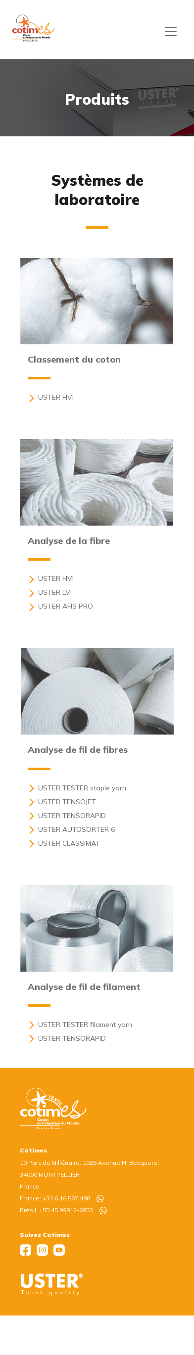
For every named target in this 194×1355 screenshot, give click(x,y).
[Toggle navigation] (170, 31)
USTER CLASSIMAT (64, 843)
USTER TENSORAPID (67, 815)
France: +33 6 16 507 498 (62, 1198)
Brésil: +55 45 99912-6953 (63, 1210)
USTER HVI (51, 397)
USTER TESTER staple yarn (77, 787)
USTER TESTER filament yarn (80, 1024)
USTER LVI (50, 592)
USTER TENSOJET (62, 801)
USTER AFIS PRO (60, 606)
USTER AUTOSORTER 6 (71, 829)
